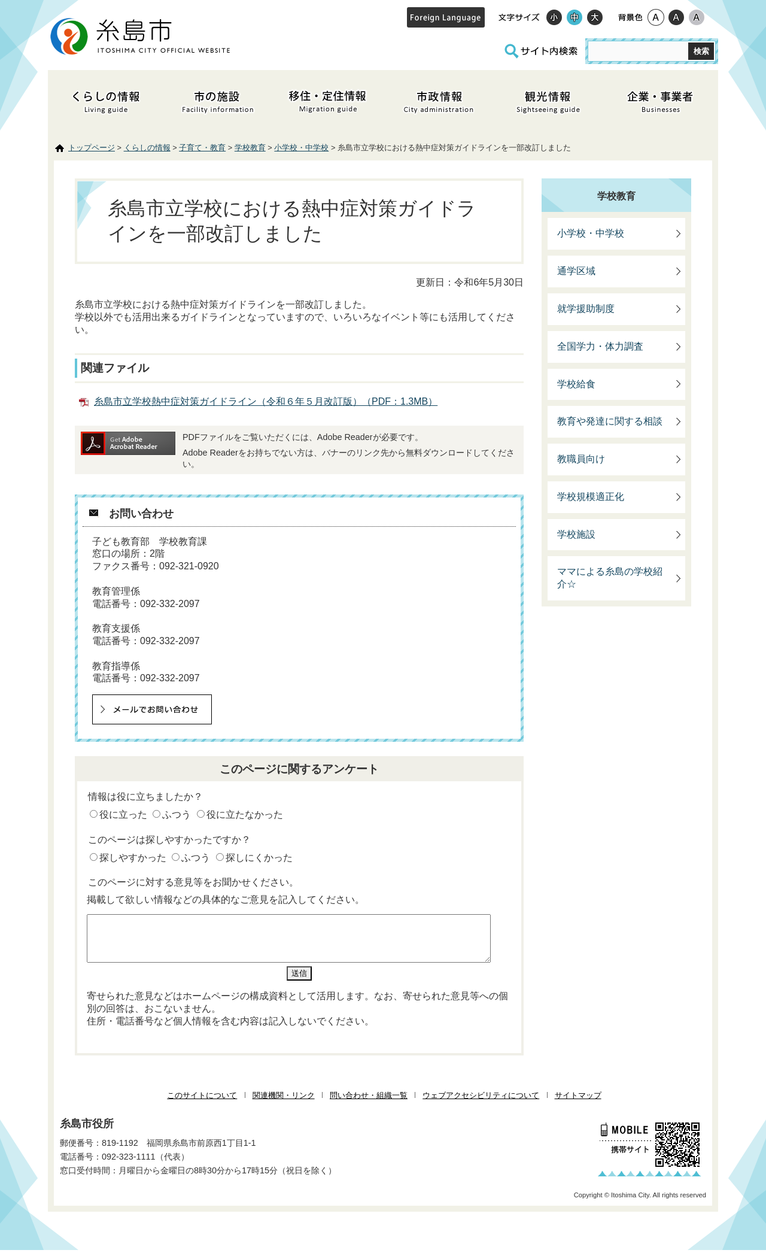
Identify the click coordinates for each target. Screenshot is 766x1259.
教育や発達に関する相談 (609, 421)
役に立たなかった (244, 814)
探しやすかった (132, 858)
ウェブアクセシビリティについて (480, 1104)
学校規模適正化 (590, 497)
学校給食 (576, 384)
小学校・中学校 (301, 147)
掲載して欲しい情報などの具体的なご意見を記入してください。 (225, 899)
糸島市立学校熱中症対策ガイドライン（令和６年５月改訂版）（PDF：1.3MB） (265, 401)
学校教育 (250, 147)
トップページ (91, 147)
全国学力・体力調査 (600, 346)
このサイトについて (202, 1104)
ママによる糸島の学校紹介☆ (609, 577)
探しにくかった (259, 858)
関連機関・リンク (284, 1104)
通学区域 (576, 271)
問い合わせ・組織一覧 (369, 1104)
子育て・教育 (202, 147)
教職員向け (581, 459)
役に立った (123, 814)
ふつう (176, 814)
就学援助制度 (586, 309)
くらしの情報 (147, 147)
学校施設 (576, 534)
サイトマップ (578, 1104)
